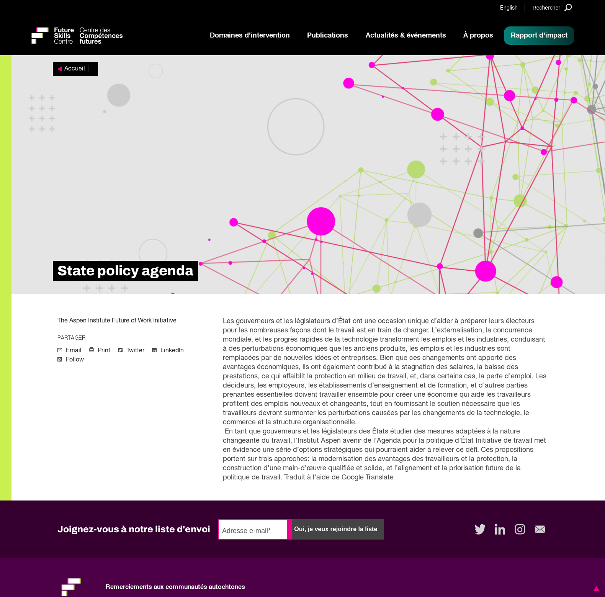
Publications (327, 35)
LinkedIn (172, 351)
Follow (75, 360)
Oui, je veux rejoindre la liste (335, 529)
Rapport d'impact (539, 35)
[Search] (552, 7)
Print (104, 351)
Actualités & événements (406, 35)
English (509, 8)
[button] (595, 588)
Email (74, 351)
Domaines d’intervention (250, 35)
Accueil (74, 69)
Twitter (135, 351)
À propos (478, 35)
